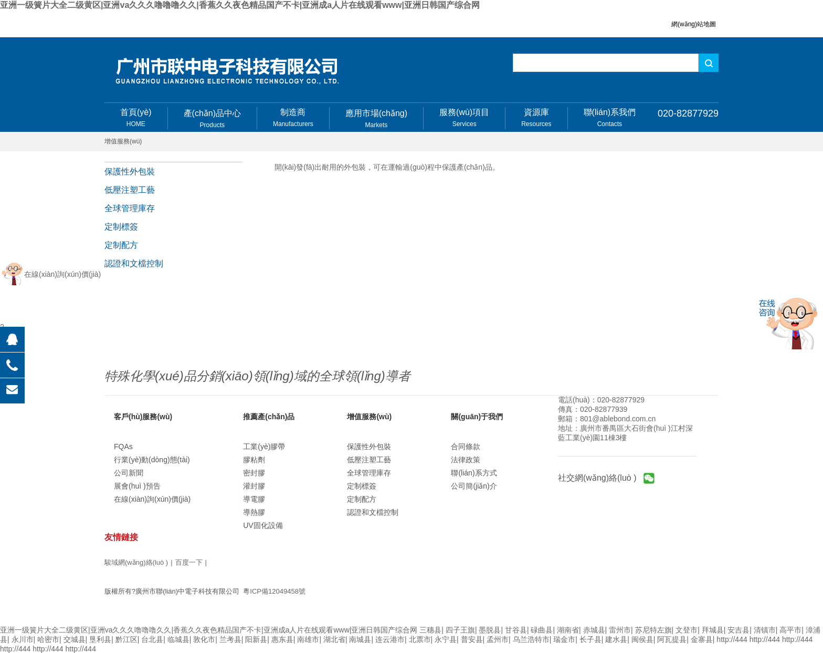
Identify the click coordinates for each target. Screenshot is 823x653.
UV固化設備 (262, 525)
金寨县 (702, 639)
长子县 (590, 639)
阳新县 (256, 639)
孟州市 (498, 639)
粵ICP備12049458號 (274, 591)
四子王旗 (460, 630)
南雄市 (308, 639)
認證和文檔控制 (133, 263)
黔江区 (126, 639)
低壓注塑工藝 (129, 189)
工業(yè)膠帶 (264, 446)
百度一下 (189, 562)
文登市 (687, 630)
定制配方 (121, 245)
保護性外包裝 (129, 171)
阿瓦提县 (672, 639)
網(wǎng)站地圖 (693, 24)
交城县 (75, 639)
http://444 (731, 639)
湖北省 (334, 639)
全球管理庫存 (129, 208)
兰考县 (230, 639)
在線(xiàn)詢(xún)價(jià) (152, 499)
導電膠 (254, 499)
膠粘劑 (254, 459)
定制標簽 (121, 226)
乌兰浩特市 (531, 639)
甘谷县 (516, 630)
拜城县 (713, 630)
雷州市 (620, 630)
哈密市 (48, 639)
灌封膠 (254, 486)
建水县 (616, 639)
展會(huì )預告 (137, 486)
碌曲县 (542, 630)
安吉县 (738, 630)
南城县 (360, 639)
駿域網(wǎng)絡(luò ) (136, 562)
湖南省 (568, 630)
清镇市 (765, 630)
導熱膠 (254, 512)
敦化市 (204, 639)
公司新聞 (128, 473)
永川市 (23, 639)
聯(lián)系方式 (474, 473)
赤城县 (594, 630)
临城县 (178, 639)
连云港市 (390, 639)
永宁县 (446, 639)
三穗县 (430, 630)
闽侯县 (642, 639)
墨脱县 (490, 630)
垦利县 (100, 639)
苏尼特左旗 (653, 630)
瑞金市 (564, 639)
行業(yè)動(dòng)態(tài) (152, 459)
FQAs (123, 446)
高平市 (790, 630)
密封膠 (254, 473)
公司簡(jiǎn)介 (474, 486)
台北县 (152, 639)
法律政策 (465, 459)
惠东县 (282, 639)
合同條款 (465, 446)
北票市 (420, 639)
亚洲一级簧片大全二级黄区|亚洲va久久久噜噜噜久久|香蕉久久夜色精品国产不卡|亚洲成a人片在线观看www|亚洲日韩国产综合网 (240, 5)
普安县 (472, 639)
